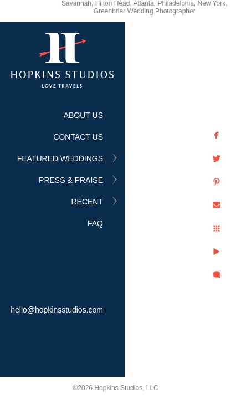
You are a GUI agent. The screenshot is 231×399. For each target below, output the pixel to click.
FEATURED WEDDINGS (60, 158)
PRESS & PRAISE (71, 180)
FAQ (95, 223)
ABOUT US (83, 115)
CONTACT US (78, 136)
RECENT (87, 201)
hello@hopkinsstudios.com (57, 309)
